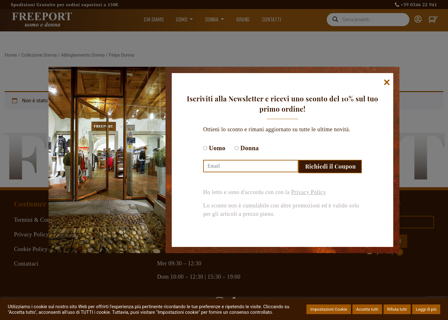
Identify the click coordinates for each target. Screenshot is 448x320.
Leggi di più (426, 309)
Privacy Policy (308, 192)
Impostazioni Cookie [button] (328, 309)
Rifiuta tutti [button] (397, 309)
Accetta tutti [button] (367, 309)
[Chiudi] (387, 82)
